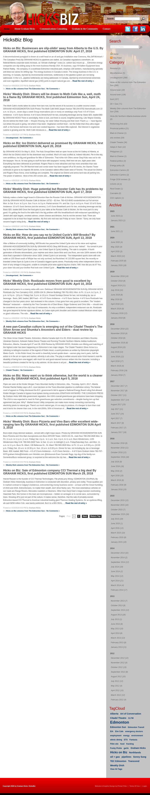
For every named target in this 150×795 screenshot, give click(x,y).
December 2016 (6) (119, 443)
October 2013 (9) (118, 605)
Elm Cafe (119, 731)
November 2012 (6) (119, 663)
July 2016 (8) (116, 462)
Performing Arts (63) (118, 124)
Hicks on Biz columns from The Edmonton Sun (25, 89)
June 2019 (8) (117, 295)
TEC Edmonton (118, 761)
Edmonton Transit (136, 727)
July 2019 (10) (117, 290)
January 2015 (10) (118, 542)
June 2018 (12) (117, 357)
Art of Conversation (130, 713)
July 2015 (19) (117, 519)
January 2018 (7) (118, 375)
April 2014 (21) (117, 581)
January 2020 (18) (118, 265)
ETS (126, 740)
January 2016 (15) (118, 489)
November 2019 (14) (120, 276)
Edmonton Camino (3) (119, 175)
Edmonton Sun (118, 727)
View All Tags (116, 769)
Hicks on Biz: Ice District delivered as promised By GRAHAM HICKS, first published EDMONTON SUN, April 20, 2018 (53, 145)
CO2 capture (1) (117, 198)
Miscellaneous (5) (117, 73)
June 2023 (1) (117, 216)
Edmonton (119, 722)
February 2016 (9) (118, 485)
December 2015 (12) (120, 500)
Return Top (96, 516)
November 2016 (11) (120, 448)
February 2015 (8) (118, 537)
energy (126, 735)
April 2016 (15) (117, 476)
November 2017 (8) (119, 391)
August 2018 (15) (118, 347)
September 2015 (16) (120, 514)
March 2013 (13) (118, 638)
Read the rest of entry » (83, 81)
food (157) (114, 99)
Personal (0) (115, 68)
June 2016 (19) (117, 466)
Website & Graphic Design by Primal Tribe (111, 786)
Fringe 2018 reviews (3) (120, 179)
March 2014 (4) (117, 585)
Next (85, 516)
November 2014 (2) (119, 558)
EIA (111, 731)
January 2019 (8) (118, 318)
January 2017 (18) (118, 432)
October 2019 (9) (118, 281)
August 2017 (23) (118, 404)
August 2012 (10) (118, 677)
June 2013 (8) (117, 624)
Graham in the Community (85, 29)
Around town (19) (117, 90)
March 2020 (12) (118, 256)
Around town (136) (118, 95)
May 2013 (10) (117, 629)
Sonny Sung (139, 757)
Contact (106, 29)
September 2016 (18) (120, 457)
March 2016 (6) (117, 480)
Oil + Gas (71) (116, 104)
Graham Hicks (138, 748)
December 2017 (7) (119, 386)
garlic (126, 748)
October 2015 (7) (118, 510)
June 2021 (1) (117, 231)
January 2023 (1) (118, 220)
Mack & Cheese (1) (118, 133)
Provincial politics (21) (119, 128)
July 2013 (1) (116, 619)
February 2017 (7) (118, 428)
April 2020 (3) (116, 251)
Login (144, 786)
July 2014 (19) (117, 567)
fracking (130, 744)
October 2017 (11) (118, 395)
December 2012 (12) (120, 658)
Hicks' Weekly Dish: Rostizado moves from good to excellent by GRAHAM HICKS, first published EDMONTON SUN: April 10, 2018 (47, 282)
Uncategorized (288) (119, 78)
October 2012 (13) (118, 667)
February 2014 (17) (119, 590)
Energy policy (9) (117, 166)
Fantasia (133, 740)
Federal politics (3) (118, 161)
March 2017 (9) (117, 423)
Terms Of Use (135, 786)
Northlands (135, 752)
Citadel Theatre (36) (118, 142)
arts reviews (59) (117, 138)
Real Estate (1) (116, 189)
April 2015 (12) (117, 528)
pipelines (126, 757)
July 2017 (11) (117, 409)
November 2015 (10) (120, 505)
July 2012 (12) (117, 681)
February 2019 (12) (119, 313)
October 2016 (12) (118, 452)
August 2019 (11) (118, 285)
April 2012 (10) (117, 690)
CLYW (131, 718)
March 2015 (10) (118, 533)
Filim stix (114, 744)
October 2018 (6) (118, 338)
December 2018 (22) (120, 329)
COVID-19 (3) (116, 184)
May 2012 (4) (116, 686)
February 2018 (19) (119, 370)
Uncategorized (12, 138)
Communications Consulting (53, 29)
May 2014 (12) (117, 576)
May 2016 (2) (116, 471)
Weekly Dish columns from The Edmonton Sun (25, 229)
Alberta (114, 713)
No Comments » (52, 89)
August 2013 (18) (118, 615)
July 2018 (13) (117, 352)
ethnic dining (116, 740)
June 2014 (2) (117, 571)
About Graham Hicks (24, 29)
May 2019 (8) (116, 299)
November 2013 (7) (119, 601)
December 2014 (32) (120, 553)
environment (137, 735)
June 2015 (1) (117, 523)
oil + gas (115, 756)
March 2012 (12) (118, 695)
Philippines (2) (116, 152)
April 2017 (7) (116, 418)
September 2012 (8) (119, 672)
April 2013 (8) (116, 633)
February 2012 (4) (118, 700)
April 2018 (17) (117, 361)
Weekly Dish (117, 765)
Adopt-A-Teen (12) (118, 147)
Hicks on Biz (118, 752)
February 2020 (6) (118, 261)
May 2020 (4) (116, 247)
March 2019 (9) (117, 309)
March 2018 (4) (117, 366)
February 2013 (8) (118, 642)
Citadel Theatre (12, 370)
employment (116, 735)
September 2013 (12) (120, 610)
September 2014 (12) (120, 562)
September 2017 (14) (120, 400)
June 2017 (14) (117, 414)
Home (7, 29)
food (122, 744)
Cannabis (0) (115, 193)
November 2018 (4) (119, 333)
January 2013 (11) (118, 647)
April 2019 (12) (117, 304)
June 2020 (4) (117, 242)
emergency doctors (134, 731)
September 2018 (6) (119, 343)
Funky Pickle (116, 748)
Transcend (133, 761)
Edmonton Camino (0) (119, 170)
